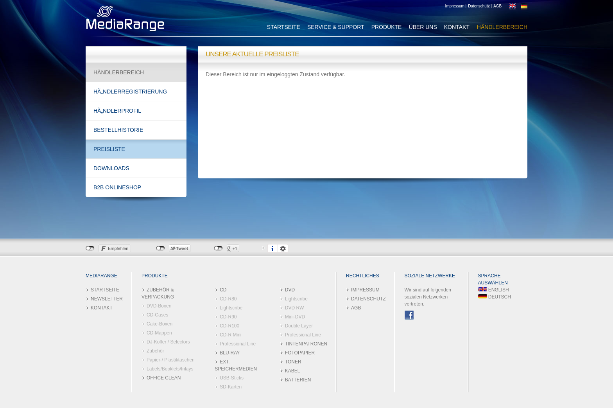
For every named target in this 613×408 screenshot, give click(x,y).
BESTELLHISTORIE (118, 130)
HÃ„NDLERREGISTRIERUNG (130, 91)
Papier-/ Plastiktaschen (171, 360)
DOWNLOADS (111, 168)
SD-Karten (231, 387)
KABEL (292, 371)
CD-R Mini (230, 335)
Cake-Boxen (159, 324)
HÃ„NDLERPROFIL (117, 111)
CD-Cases (157, 315)
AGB (497, 6)
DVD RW (294, 308)
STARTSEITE (283, 27)
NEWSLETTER (107, 299)
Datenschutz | (480, 6)
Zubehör (155, 351)
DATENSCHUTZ (368, 299)
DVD (290, 290)
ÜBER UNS (423, 27)
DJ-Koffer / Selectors (168, 342)
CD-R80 (228, 299)
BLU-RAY (230, 353)
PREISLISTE (109, 149)
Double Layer (299, 326)
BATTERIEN (298, 380)
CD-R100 (229, 326)
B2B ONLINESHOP (117, 187)
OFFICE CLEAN (164, 378)
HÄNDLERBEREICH (502, 27)
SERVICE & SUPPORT (335, 27)
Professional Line (238, 344)
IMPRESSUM (365, 290)
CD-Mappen (159, 333)
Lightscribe (231, 308)
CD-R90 (228, 317)
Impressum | (455, 6)
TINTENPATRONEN (306, 344)
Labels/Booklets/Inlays (170, 369)
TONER (293, 362)
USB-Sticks (232, 378)
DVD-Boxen (159, 306)
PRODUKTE (386, 27)
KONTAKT (457, 27)
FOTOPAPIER (300, 353)
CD (223, 290)
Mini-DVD (295, 317)
